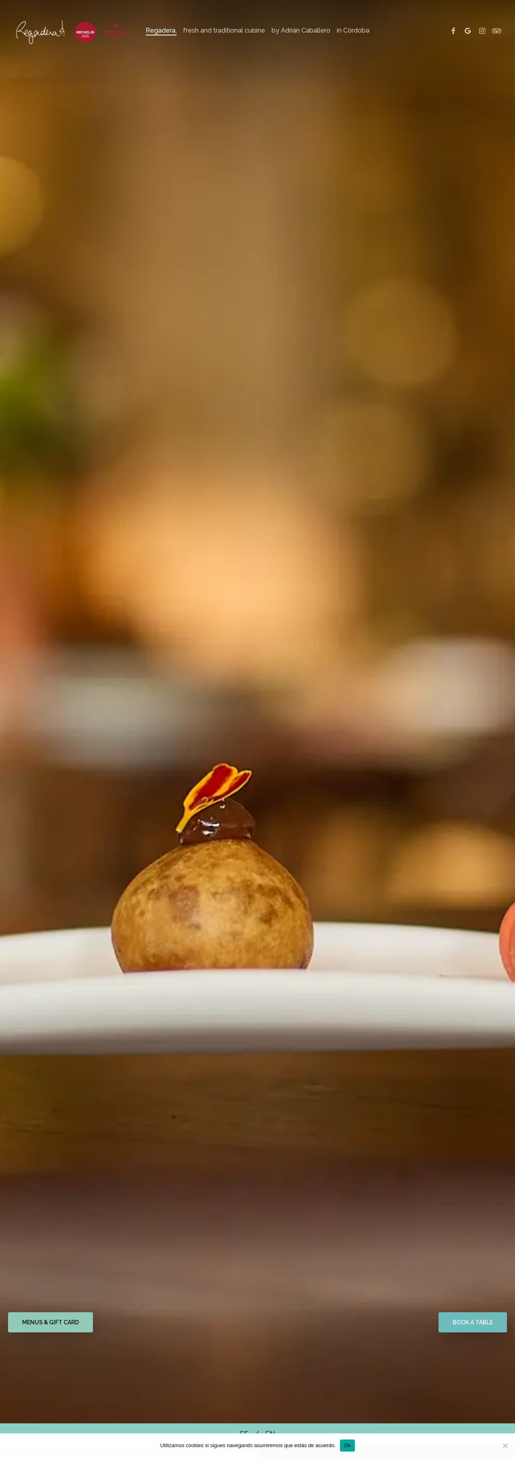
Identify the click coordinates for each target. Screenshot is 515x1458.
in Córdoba (353, 30)
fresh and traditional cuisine (224, 30)
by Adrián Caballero (301, 30)
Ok (347, 1445)
